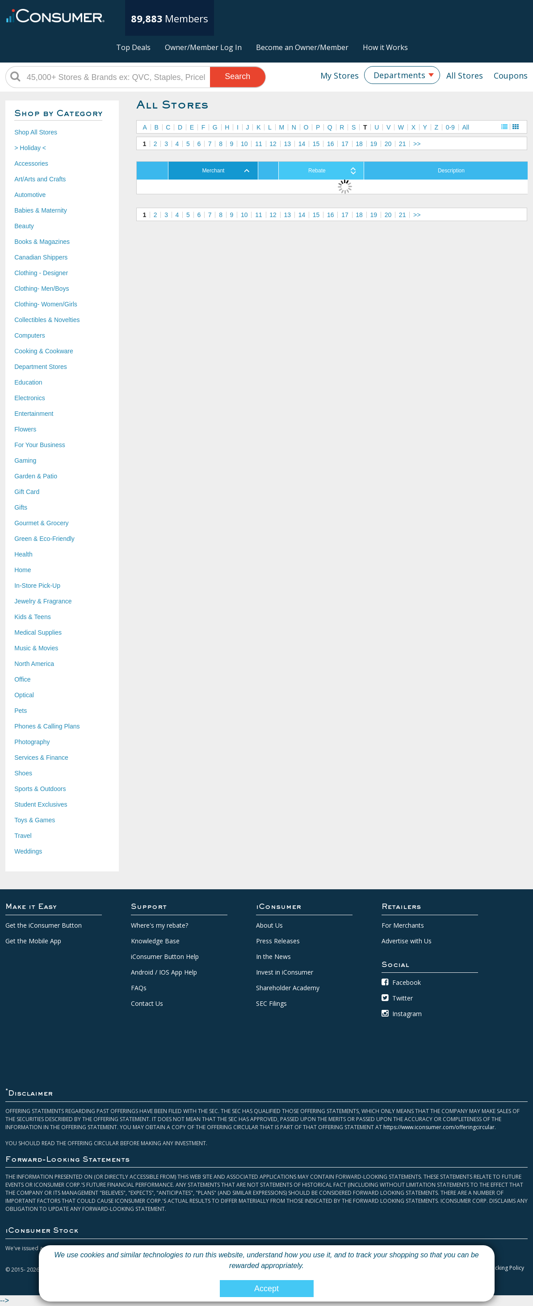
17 (344, 143)
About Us (269, 925)
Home (22, 569)
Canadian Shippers (40, 257)
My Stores (339, 75)
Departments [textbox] (399, 75)
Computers (29, 335)
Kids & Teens (32, 616)
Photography (32, 741)
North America (34, 663)
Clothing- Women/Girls (45, 304)
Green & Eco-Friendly (44, 538)
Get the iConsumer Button (43, 925)
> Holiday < (30, 147)
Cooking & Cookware (43, 351)
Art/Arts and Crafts (40, 179)
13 (287, 143)
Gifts (20, 507)
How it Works (385, 47)
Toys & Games (34, 820)
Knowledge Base (155, 941)
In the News (273, 956)
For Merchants (403, 925)
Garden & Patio (35, 476)
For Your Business (39, 444)
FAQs (139, 988)
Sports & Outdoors (40, 788)
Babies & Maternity (40, 210)
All (465, 127)
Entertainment (33, 413)
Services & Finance (41, 757)
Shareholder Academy (287, 988)
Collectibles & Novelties (47, 319)
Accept (266, 1288)
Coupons (511, 75)
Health (23, 554)
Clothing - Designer (41, 272)
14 (302, 143)
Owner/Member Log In (203, 47)
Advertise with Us (407, 941)
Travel (22, 835)
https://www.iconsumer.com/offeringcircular (439, 1127)
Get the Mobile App (33, 941)
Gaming (25, 460)
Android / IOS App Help (164, 972)
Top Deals (133, 47)
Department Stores (40, 366)
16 (330, 143)
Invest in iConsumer (284, 972)
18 (359, 143)
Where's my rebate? (159, 925)
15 (316, 143)
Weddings (28, 851)
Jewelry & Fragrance (42, 601)
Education (28, 382)
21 (402, 143)
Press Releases (278, 941)
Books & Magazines (42, 241)
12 (273, 143)
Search (237, 76)
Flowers (25, 429)
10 (244, 143)
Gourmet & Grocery (41, 523)
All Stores (464, 75)
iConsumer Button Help (165, 956)
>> (416, 143)
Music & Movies (36, 648)
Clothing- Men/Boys (41, 288)
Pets (20, 710)
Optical (24, 695)
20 (388, 143)
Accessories (31, 163)
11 (258, 143)
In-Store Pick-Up (37, 585)
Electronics (29, 398)
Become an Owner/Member (302, 47)
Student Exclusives (40, 804)
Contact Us (147, 1003)
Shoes (23, 773)
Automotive (30, 194)
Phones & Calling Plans (47, 726)
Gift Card (26, 491)
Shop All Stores (35, 132)
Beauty (24, 226)
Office (22, 679)
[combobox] (402, 75)
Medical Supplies (38, 632)
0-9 (450, 127)
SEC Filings (271, 1003)
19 (374, 143)
